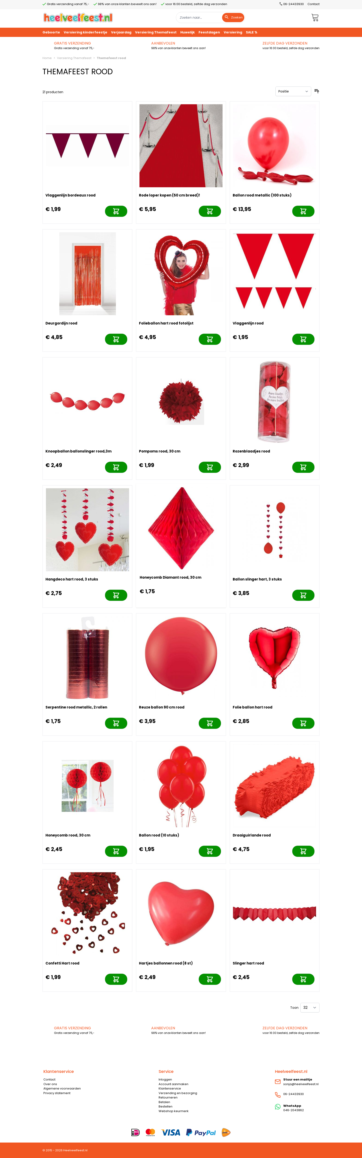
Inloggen (165, 1079)
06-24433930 (293, 1094)
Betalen (164, 1102)
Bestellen (165, 1106)
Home (47, 58)
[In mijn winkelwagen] (116, 211)
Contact (314, 4)
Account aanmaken (173, 1084)
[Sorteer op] (293, 91)
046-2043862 (293, 1110)
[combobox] (210, 17)
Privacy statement (56, 1093)
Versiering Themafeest (74, 58)
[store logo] (78, 17)
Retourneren (168, 1097)
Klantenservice (170, 1088)
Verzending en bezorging (178, 1093)
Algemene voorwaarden (62, 1088)
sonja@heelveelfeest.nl (301, 1084)
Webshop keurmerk (174, 1111)
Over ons (50, 1084)
